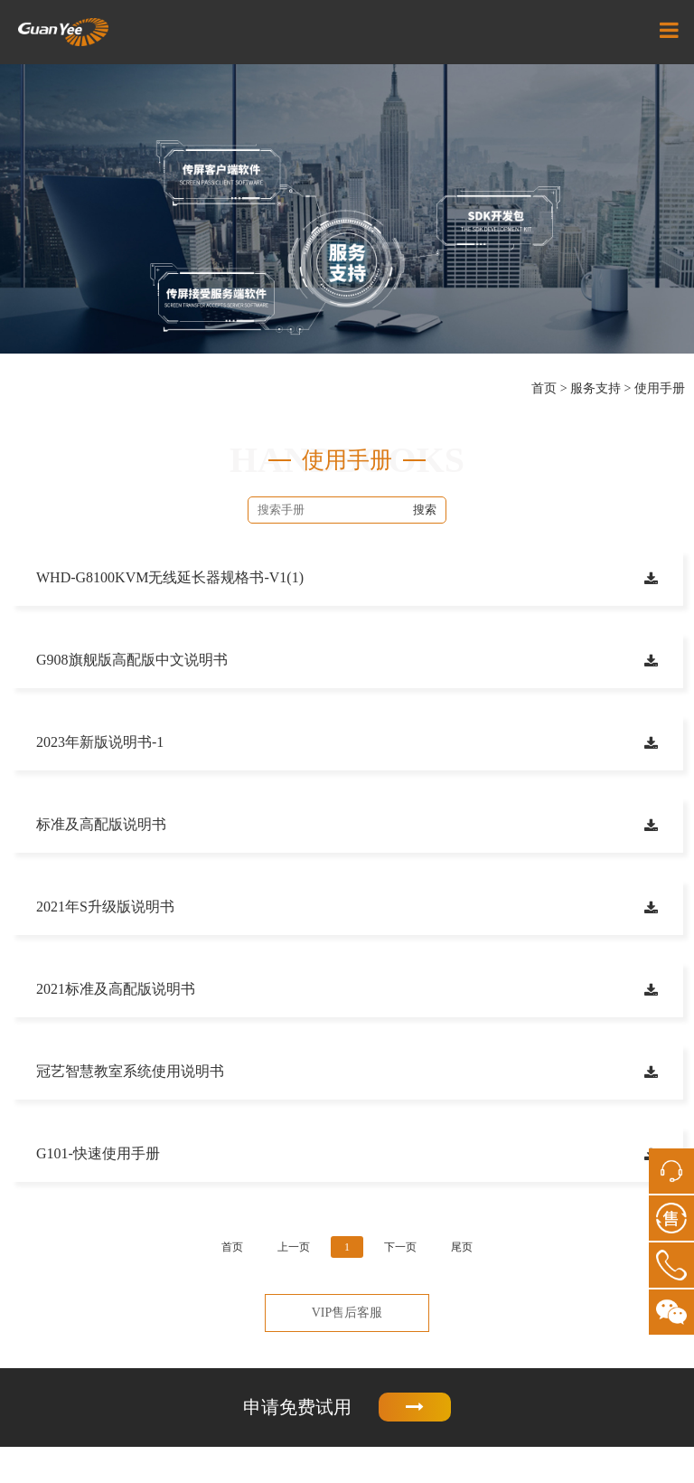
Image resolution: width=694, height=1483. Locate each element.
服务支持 (595, 388)
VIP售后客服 (347, 1312)
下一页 (400, 1247)
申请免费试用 (347, 1407)
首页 (544, 388)
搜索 (424, 509)
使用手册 (659, 388)
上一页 (293, 1247)
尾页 (462, 1247)
